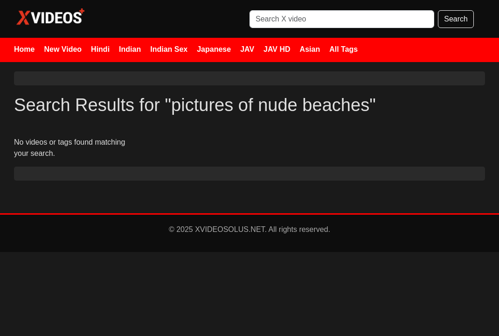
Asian (310, 49)
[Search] (342, 19)
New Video (63, 49)
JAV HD (277, 49)
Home (24, 49)
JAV (247, 49)
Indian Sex (168, 49)
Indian (130, 49)
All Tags (343, 49)
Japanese (214, 49)
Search (456, 19)
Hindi (100, 49)
